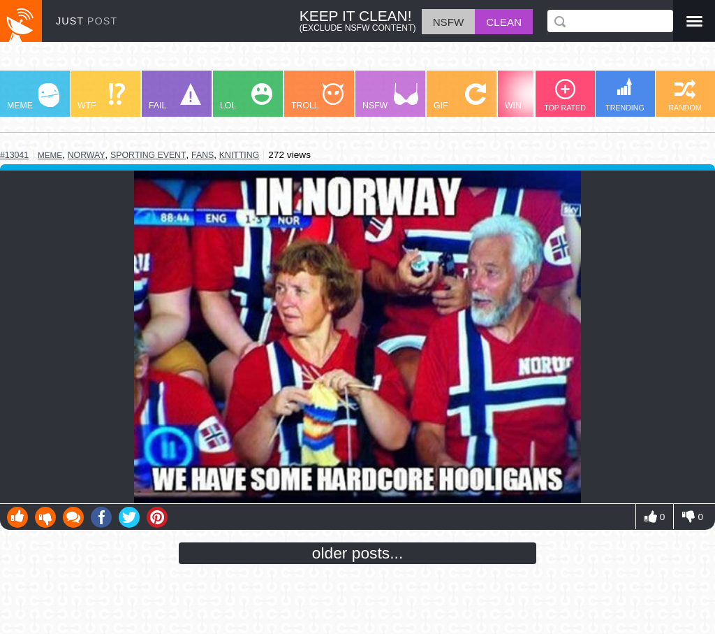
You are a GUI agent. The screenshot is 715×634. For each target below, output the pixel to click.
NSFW (390, 96)
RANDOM (684, 95)
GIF (460, 96)
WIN (531, 96)
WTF (101, 96)
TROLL (317, 96)
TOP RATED (565, 95)
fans (202, 155)
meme (50, 154)
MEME (33, 96)
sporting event (148, 155)
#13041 (14, 155)
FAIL (175, 96)
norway (86, 155)
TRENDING (624, 95)
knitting (239, 155)
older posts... (358, 553)
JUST (86, 21)
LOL (246, 96)
